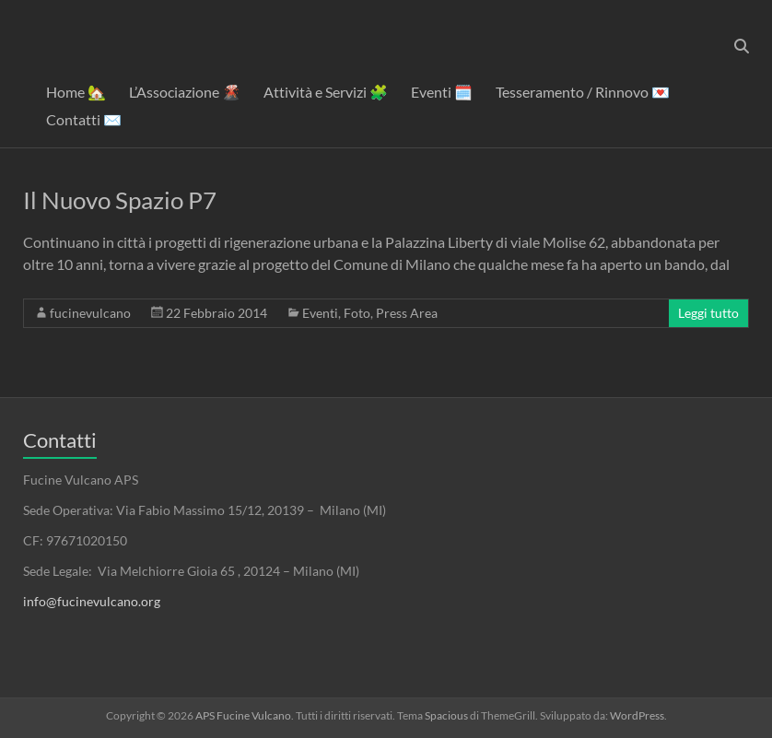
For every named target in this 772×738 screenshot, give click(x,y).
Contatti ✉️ (84, 119)
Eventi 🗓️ (442, 91)
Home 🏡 (76, 91)
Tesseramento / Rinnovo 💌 (583, 91)
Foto (357, 313)
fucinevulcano (90, 313)
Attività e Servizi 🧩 (325, 91)
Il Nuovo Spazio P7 (119, 200)
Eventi (320, 313)
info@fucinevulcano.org (91, 601)
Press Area (407, 313)
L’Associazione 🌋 (184, 91)
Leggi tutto (708, 313)
